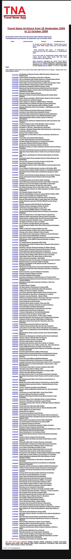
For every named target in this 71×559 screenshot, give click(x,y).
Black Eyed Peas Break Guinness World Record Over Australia (38, 88)
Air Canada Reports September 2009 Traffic (32, 242)
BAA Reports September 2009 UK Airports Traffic (34, 86)
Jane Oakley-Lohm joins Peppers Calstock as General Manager (38, 234)
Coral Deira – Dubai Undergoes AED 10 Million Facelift (36, 105)
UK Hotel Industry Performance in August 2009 (33, 287)
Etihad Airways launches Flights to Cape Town (33, 324)
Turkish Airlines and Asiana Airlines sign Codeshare (35, 110)
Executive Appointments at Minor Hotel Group (33, 351)
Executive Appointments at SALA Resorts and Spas (35, 308)
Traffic (8, 544)
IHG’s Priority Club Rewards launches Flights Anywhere (36, 425)
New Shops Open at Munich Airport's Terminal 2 (34, 496)
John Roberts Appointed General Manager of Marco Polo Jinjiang (39, 506)
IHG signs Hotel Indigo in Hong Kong (30, 341)
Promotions (50, 543)
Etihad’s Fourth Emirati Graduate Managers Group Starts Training (39, 175)
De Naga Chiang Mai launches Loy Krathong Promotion (36, 141)
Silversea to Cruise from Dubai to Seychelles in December (37, 183)
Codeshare (48, 541)
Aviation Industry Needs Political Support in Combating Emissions (39, 170)
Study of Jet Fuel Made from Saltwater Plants (33, 195)
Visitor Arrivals (14, 544)
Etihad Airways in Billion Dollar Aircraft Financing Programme (38, 218)
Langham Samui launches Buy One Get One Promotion (36, 326)
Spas (56, 543)
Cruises (22, 544)
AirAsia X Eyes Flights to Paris (28, 132)
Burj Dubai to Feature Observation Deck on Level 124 (35, 449)
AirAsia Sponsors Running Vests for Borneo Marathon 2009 (37, 407)
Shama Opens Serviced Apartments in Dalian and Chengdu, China (39, 82)
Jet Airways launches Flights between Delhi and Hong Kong (37, 292)
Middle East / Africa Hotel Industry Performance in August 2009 (38, 382)
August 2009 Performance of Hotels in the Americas (35, 346)
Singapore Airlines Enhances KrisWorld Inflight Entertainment (38, 466)
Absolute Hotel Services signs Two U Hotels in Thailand (36, 343)
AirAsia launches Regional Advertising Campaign (34, 81)
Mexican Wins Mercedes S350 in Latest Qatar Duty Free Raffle (38, 199)
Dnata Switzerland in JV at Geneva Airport (32, 432)
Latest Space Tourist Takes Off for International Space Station (38, 327)
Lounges (55, 541)
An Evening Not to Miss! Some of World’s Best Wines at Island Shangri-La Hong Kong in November (38, 536)
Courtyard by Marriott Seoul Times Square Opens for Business (38, 415)
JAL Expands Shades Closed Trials (30, 192)
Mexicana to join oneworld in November (31, 487)
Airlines (30, 541)
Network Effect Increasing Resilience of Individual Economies (38, 353)
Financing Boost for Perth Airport (29, 301)
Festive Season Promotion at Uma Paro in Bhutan (34, 77)
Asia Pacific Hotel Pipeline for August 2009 (32, 511)
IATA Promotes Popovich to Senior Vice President (34, 521)
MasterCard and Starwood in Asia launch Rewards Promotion (38, 266)
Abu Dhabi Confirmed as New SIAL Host (31, 163)
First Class (62, 541)
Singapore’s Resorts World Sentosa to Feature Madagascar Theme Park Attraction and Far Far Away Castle (39, 429)
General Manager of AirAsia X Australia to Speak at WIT (36, 488)
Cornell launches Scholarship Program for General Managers (38, 114)
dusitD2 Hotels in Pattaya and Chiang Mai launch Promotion (37, 443)
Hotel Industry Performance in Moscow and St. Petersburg (37, 197)
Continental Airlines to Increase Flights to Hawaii (34, 180)
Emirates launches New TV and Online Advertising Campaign (38, 374)
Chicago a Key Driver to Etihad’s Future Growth (34, 232)
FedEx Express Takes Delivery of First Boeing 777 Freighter (37, 454)
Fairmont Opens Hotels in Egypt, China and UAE (34, 303)
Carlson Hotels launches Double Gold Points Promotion (36, 472)
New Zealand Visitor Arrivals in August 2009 (32, 492)
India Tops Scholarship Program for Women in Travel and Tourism (39, 150)
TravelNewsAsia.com (59, 41)
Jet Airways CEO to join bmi (28, 131)
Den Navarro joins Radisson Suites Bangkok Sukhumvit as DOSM (39, 452)
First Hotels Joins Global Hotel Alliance (31, 137)
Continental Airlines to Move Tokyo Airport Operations (36, 230)
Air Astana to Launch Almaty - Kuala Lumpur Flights (35, 315)
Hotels (36, 543)
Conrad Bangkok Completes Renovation (31, 306)
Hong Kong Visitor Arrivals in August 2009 (32, 313)
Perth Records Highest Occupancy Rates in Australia (35, 504)
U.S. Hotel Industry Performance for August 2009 (34, 421)
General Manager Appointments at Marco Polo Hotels (35, 84)
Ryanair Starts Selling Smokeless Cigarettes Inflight (35, 485)
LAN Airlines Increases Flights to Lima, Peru (33, 207)
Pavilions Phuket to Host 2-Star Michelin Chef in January (37, 124)
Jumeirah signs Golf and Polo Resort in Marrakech (35, 503)
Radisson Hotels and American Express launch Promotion (37, 216)
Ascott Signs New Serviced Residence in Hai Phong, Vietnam (38, 252)
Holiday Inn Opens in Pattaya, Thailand (31, 290)
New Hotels (62, 543)
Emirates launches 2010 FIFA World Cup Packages (34, 204)
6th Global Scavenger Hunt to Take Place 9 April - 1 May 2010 (38, 187)
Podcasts (43, 41)
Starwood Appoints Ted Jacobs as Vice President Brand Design (39, 317)
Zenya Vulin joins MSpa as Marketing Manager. (33, 358)
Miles (32, 543)
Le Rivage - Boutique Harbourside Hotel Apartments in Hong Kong (39, 129)
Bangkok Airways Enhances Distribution (31, 427)
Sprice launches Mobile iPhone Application (32, 476)
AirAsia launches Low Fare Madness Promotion (34, 271)
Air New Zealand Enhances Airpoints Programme (34, 139)
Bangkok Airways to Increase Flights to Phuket (33, 261)
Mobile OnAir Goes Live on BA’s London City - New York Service (39, 344)
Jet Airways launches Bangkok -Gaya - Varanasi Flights (36, 220)
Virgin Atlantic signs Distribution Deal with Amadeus (35, 289)
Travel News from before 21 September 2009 (33, 538)
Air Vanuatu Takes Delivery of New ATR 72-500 (33, 125)
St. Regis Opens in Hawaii (27, 285)
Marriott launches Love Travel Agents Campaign (34, 532)
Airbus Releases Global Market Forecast (31, 499)
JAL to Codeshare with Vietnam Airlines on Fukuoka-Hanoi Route (39, 79)
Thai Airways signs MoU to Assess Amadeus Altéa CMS (36, 367)
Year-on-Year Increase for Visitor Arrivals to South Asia (36, 161)
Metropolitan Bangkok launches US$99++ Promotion (35, 480)
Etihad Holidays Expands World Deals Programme (34, 251)
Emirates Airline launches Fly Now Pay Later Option (35, 185)
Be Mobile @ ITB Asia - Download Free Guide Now (34, 127)
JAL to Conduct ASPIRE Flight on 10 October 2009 (34, 209)
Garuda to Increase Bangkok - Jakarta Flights (33, 296)
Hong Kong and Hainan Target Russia (31, 413)
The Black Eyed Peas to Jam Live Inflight (32, 221)
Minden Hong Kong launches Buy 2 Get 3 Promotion (35, 478)
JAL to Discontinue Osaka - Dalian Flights (32, 501)
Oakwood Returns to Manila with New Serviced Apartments (37, 103)
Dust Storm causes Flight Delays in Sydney (32, 474)
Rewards (26, 543)
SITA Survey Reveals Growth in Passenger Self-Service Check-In (39, 297)
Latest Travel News (28, 41)
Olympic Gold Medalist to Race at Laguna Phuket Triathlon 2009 (39, 194)
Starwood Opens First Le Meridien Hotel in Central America (37, 399)
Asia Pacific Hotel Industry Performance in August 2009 (36, 370)
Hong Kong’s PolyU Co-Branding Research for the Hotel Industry (39, 237)
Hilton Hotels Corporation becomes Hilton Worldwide (35, 420)
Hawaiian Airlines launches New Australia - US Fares (35, 523)
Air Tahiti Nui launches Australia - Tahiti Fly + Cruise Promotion (38, 490)
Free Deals (29, 544)
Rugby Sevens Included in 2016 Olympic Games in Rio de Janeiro (39, 98)
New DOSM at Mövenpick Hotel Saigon (31, 497)
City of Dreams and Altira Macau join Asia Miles (34, 223)
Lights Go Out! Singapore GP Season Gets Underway (35, 533)
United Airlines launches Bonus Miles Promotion (34, 525)
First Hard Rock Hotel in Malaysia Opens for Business (36, 445)
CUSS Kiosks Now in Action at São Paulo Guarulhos (35, 451)
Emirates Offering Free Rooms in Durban (32, 394)
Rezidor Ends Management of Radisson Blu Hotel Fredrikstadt (38, 336)
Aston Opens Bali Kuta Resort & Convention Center (35, 299)
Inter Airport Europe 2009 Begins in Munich (32, 235)
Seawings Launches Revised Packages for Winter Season (37, 247)
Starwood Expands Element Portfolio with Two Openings (36, 494)
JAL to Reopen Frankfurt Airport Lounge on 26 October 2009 (38, 168)
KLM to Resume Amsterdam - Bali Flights (32, 258)
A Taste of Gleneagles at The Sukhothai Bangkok (34, 312)
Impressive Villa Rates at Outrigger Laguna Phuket (35, 401)
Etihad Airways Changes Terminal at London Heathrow (36, 305)
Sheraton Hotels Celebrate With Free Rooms (33, 337)
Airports (36, 541)
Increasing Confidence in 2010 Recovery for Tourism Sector (37, 277)
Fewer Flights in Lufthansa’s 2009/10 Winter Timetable (36, 101)
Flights (42, 541)
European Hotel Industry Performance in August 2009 (35, 360)
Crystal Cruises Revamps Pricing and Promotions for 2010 (37, 249)
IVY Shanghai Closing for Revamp (29, 423)
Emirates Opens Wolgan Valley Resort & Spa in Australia (36, 254)
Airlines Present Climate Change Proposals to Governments (37, 467)
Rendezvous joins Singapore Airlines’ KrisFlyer (33, 145)
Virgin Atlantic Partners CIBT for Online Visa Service (35, 483)
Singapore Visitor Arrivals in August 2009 (32, 339)
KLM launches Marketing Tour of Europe (31, 530)
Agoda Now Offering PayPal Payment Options (33, 143)
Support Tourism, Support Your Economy (32, 437)
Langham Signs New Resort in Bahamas (31, 310)
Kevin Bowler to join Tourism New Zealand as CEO (35, 481)
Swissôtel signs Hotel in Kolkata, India (31, 368)
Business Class (10, 543)
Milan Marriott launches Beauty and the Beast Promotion (36, 516)
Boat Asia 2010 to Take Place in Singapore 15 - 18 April (36, 294)
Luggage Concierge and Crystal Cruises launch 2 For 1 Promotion (39, 362)
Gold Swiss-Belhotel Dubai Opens (29, 275)
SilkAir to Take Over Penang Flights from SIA (33, 228)
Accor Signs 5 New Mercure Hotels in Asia (32, 447)
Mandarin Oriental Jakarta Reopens (30, 93)
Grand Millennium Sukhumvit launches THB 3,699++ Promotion (38, 181)
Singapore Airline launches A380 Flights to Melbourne (36, 319)
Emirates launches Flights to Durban (30, 273)
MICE (17, 543)
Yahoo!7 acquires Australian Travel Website (32, 387)
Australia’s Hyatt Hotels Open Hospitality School (34, 112)
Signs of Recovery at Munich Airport (30, 100)
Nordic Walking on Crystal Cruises (30, 409)
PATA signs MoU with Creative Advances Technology (35, 442)
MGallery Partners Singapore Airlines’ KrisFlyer (34, 206)
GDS (21, 543)
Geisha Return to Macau (26, 411)
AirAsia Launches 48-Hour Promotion (30, 372)
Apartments (42, 543)
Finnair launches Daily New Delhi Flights (31, 406)
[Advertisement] (49, 12)
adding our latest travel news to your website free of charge (50, 64)
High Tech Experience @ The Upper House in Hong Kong (36, 214)
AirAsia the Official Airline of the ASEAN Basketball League (37, 115)
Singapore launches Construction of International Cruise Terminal (39, 260)
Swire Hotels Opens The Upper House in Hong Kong (35, 256)
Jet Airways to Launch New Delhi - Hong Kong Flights (35, 392)
